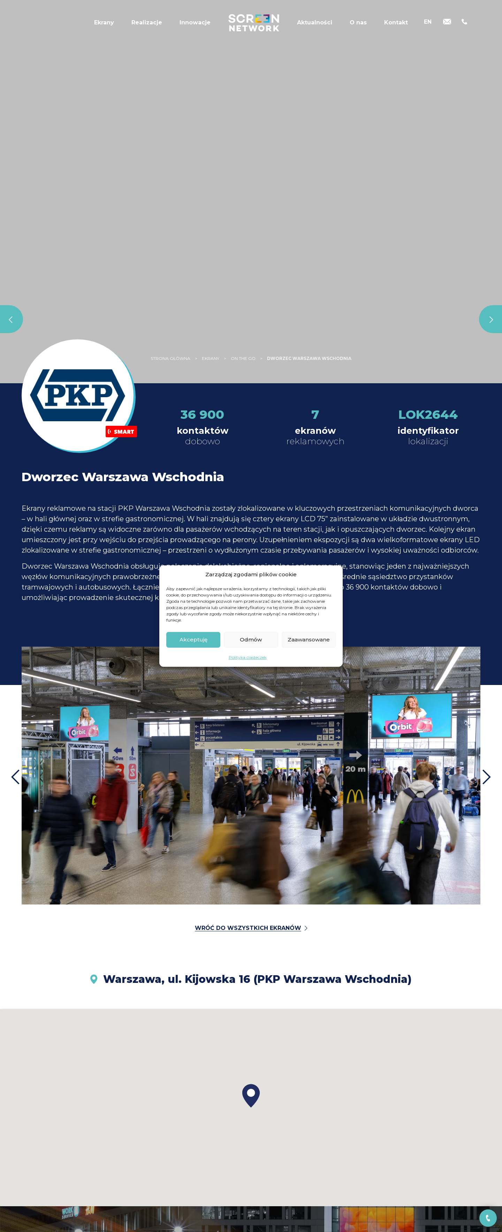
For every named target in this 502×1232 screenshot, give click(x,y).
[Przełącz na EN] (428, 22)
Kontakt (396, 22)
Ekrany (104, 22)
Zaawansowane (309, 639)
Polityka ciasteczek (248, 657)
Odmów (251, 639)
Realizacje (146, 22)
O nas (358, 22)
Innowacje (195, 22)
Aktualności (314, 22)
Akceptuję (193, 639)
